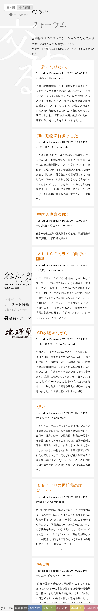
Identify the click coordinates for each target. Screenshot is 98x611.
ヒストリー (50, 609)
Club (92, 609)
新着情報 (22, 609)
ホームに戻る (21, 14)
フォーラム (8, 609)
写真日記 (78, 609)
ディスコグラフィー (35, 609)
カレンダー (64, 609)
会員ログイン (17, 318)
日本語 (11, 7)
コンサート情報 (16, 304)
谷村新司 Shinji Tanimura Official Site (24, 280)
